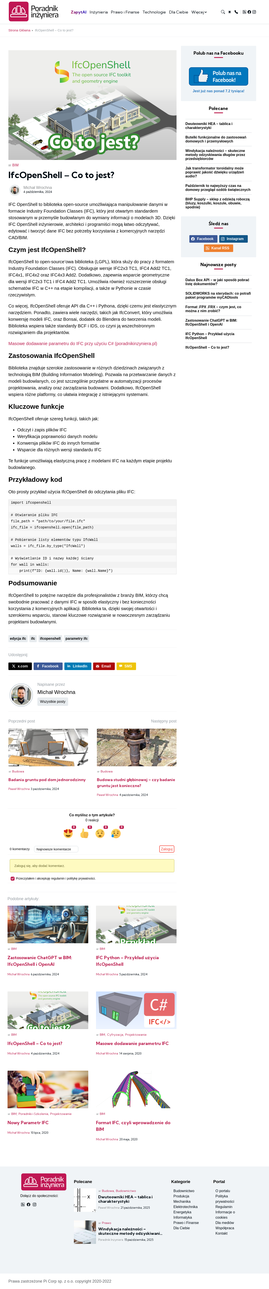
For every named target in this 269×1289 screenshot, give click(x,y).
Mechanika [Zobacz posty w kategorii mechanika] (181, 1201)
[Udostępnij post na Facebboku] (48, 666)
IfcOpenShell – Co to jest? (54, 30)
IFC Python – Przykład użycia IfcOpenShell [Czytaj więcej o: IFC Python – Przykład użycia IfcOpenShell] (209, 336)
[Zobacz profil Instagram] (254, 12)
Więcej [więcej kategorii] (197, 12)
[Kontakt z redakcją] (236, 12)
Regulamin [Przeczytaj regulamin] (223, 1207)
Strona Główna (19, 30)
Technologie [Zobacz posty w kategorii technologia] (154, 12)
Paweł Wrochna (19, 789)
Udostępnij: (18, 655)
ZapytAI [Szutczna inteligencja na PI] (78, 12)
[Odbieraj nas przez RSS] (244, 12)
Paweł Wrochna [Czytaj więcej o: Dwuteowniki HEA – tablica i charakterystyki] (108, 1207)
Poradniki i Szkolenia (33, 1114)
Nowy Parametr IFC (28, 1122)
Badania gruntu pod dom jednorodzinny (47, 779)
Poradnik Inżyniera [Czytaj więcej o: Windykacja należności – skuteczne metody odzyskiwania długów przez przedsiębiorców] (110, 1239)
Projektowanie (136, 1035)
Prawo (106, 1223)
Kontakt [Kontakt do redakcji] (221, 1233)
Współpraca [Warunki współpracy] (224, 1228)
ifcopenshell (50, 638)
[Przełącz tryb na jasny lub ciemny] (229, 12)
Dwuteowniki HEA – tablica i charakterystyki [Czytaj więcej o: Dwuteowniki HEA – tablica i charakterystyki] (208, 126)
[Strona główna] (34, 21)
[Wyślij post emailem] (104, 666)
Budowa (18, 771)
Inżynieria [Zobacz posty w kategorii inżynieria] (99, 12)
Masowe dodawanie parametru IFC (132, 1043)
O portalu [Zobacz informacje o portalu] (222, 1191)
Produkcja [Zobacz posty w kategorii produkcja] (181, 1196)
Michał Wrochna (37, 187)
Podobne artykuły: (23, 899)
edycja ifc (18, 638)
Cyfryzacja (115, 1035)
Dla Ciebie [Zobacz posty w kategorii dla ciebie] (178, 12)
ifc (33, 638)
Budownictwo (126, 1191)
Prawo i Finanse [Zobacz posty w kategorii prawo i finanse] (125, 12)
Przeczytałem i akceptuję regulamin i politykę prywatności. (53, 878)
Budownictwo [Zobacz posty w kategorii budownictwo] (183, 1191)
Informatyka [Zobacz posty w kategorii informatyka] (182, 1217)
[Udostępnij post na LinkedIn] (77, 666)
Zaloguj (167, 849)
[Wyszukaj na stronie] (223, 12)
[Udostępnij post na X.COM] (20, 666)
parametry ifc (76, 638)
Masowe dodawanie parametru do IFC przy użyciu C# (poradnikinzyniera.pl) (82, 343)
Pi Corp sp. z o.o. (58, 1281)
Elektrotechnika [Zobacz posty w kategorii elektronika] (185, 1207)
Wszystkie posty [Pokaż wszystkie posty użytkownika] (52, 701)
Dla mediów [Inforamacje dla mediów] (224, 1223)
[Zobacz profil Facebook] (249, 12)
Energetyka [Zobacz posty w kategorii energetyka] (182, 1212)
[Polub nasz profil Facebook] (218, 80)
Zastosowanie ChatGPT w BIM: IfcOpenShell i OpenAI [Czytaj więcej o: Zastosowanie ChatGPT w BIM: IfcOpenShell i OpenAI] (211, 322)
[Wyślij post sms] (126, 666)
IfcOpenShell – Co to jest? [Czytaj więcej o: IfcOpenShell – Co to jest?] (207, 347)
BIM (15, 165)
